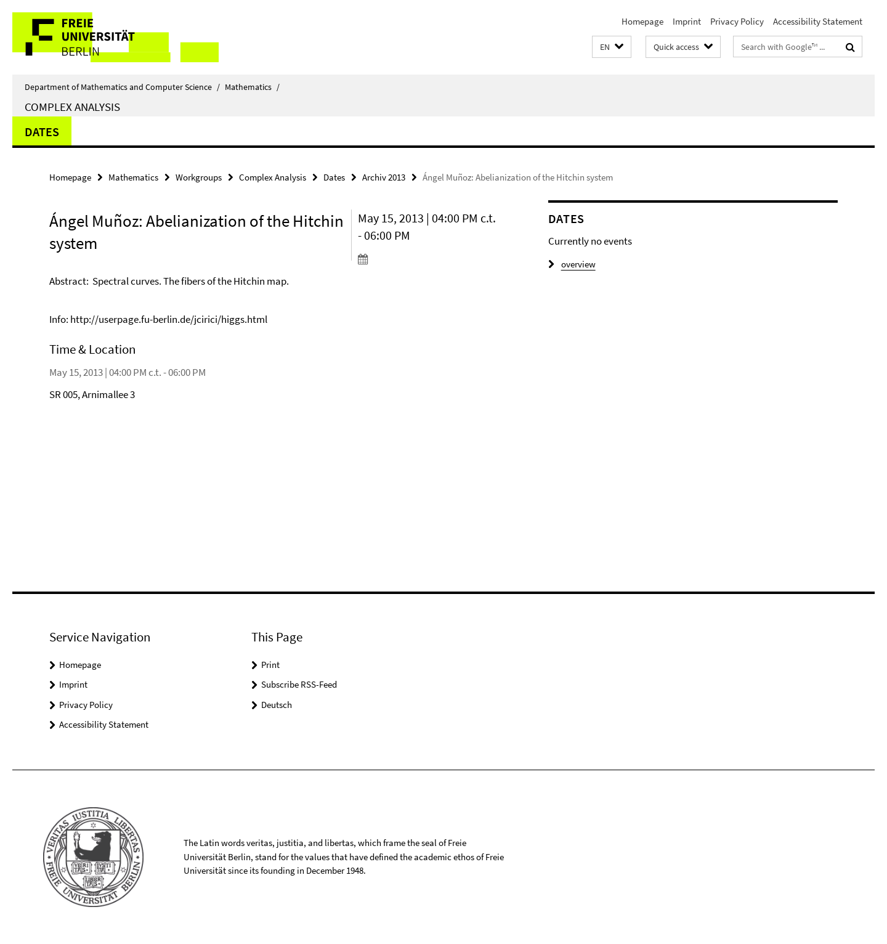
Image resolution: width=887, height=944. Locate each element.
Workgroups (199, 177)
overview (572, 264)
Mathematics (252, 87)
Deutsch (276, 704)
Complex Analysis (72, 106)
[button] (611, 47)
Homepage (642, 21)
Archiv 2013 (383, 177)
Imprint (687, 21)
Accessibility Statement (817, 21)
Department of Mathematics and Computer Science (122, 87)
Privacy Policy (737, 21)
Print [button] (270, 664)
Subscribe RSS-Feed (299, 684)
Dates (42, 131)
